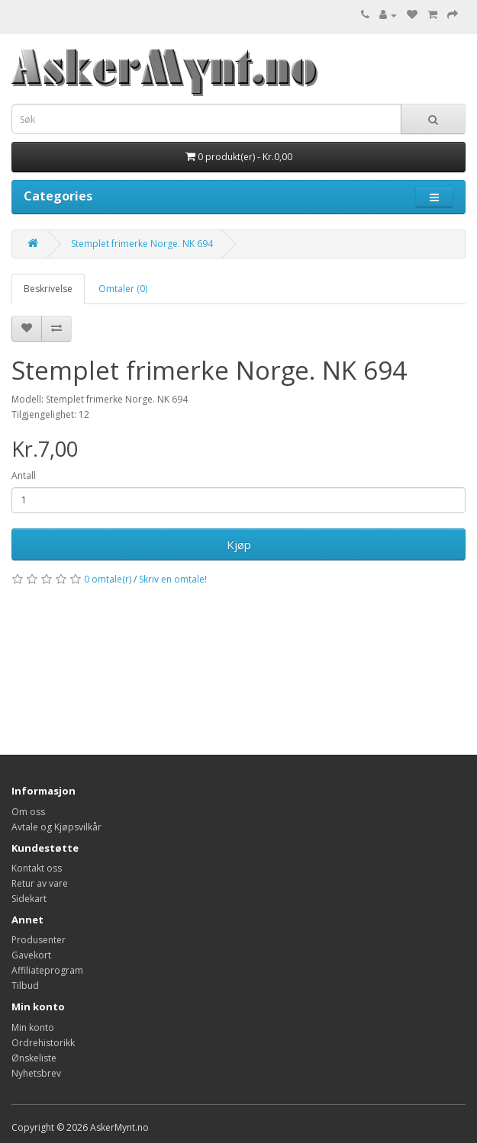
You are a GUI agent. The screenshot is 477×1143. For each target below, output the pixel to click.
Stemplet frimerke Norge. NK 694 (142, 243)
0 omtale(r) (107, 579)
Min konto (32, 1027)
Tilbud (25, 985)
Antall (23, 475)
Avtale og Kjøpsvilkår (56, 826)
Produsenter (38, 939)
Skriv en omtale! (173, 579)
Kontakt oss (36, 868)
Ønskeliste (33, 1057)
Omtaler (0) (122, 288)
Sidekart (29, 898)
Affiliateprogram (47, 970)
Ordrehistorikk (43, 1042)
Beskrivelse (48, 288)
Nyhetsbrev (36, 1073)
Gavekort (31, 955)
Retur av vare (39, 883)
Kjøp (239, 544)
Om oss (28, 811)
